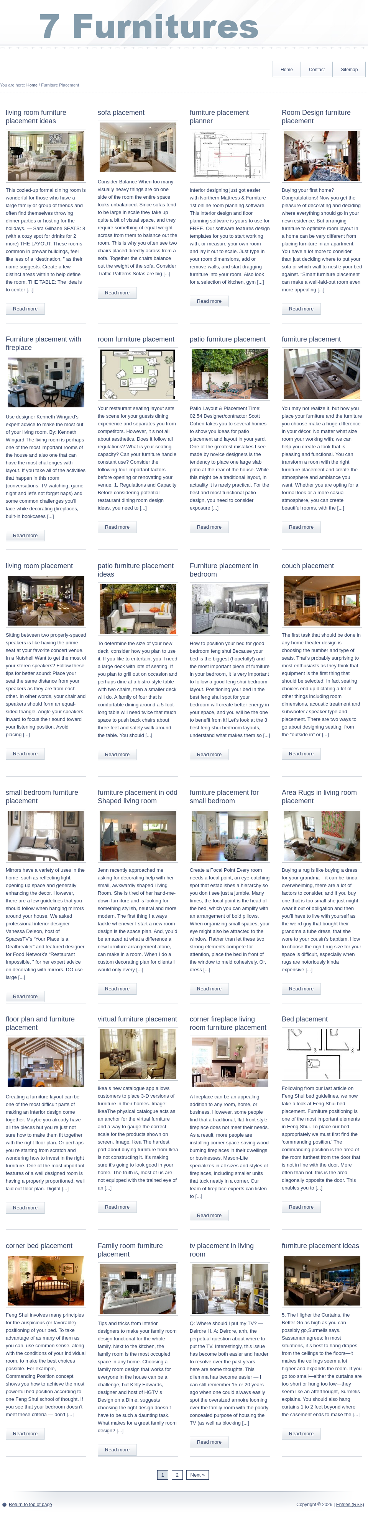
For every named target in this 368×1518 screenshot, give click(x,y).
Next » (198, 1475)
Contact (317, 69)
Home (287, 69)
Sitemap (349, 69)
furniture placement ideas (320, 1246)
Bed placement (305, 1019)
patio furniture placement (228, 339)
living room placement (39, 566)
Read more (25, 309)
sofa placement (121, 112)
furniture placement (311, 339)
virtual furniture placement (137, 1019)
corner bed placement (39, 1246)
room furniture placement (136, 339)
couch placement (308, 566)
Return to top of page (30, 1504)
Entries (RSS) (350, 1504)
